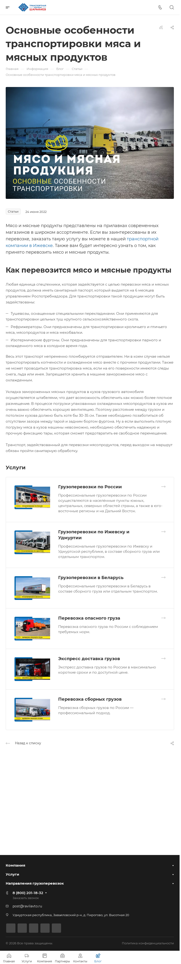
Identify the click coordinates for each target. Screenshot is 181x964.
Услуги (12, 874)
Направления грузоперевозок (35, 883)
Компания (15, 865)
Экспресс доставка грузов (89, 658)
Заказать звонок (26, 898)
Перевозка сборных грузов (90, 699)
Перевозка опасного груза (89, 618)
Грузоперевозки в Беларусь (91, 577)
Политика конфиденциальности (148, 943)
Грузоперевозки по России (90, 486)
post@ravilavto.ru (27, 906)
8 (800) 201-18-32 (28, 893)
